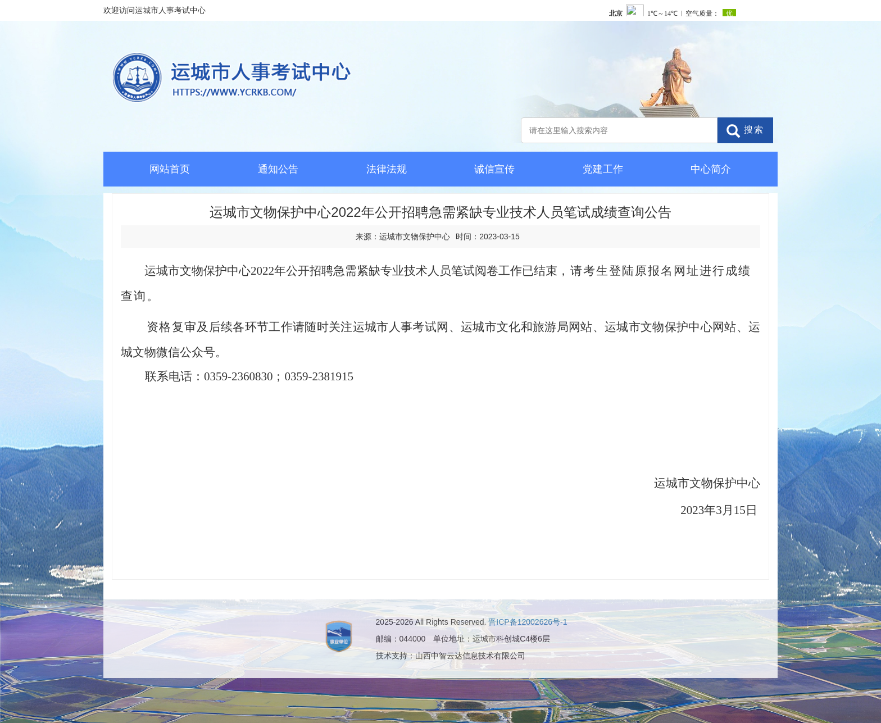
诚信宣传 (494, 169)
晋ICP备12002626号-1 (527, 621)
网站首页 (169, 169)
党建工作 (603, 169)
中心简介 (711, 169)
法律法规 (386, 169)
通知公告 (278, 169)
